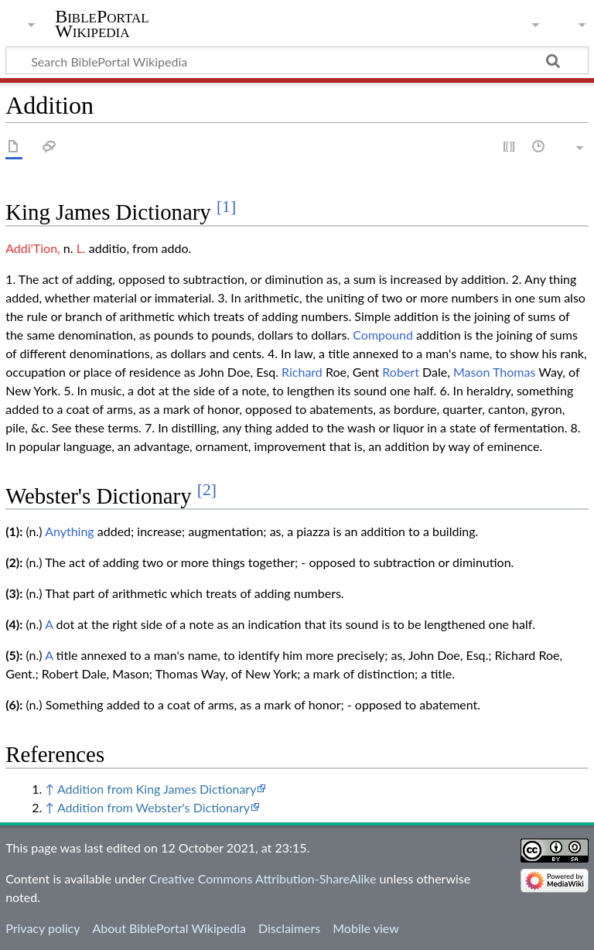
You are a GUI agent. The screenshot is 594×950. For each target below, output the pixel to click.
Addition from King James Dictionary (157, 788)
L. (81, 248)
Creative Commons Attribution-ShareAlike (263, 878)
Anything (69, 531)
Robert (400, 371)
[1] (226, 206)
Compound (383, 334)
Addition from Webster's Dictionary (153, 807)
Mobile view (365, 928)
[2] (207, 489)
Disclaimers (289, 928)
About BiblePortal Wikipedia (168, 928)
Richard (302, 371)
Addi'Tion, (32, 248)
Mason (471, 371)
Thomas (514, 371)
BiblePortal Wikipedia (101, 24)
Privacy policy (42, 928)
